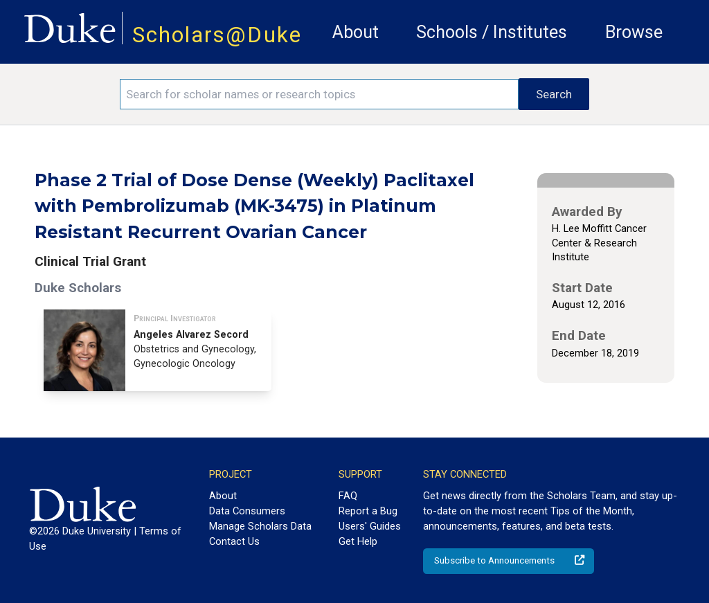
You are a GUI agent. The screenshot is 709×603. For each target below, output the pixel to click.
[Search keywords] (319, 94)
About (355, 32)
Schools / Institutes (491, 32)
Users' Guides (370, 526)
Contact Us (234, 541)
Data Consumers (247, 511)
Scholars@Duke (217, 35)
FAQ (348, 495)
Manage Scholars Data (260, 526)
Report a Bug (368, 511)
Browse (634, 32)
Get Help (358, 541)
